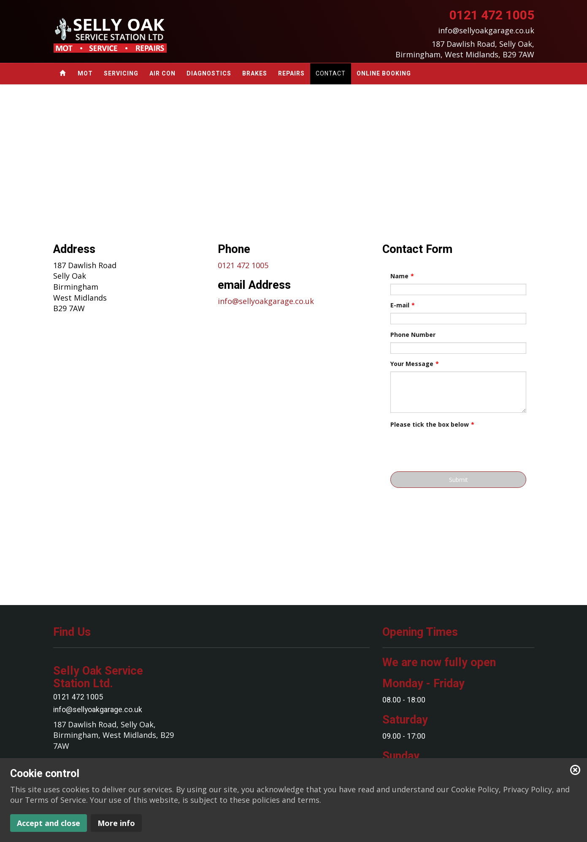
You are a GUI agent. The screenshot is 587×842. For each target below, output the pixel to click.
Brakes (254, 73)
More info (116, 823)
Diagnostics (209, 73)
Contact (331, 73)
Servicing (121, 73)
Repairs (291, 73)
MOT (85, 73)
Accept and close (48, 823)
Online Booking (384, 73)
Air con (162, 73)
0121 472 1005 (243, 265)
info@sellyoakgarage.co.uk (266, 301)
